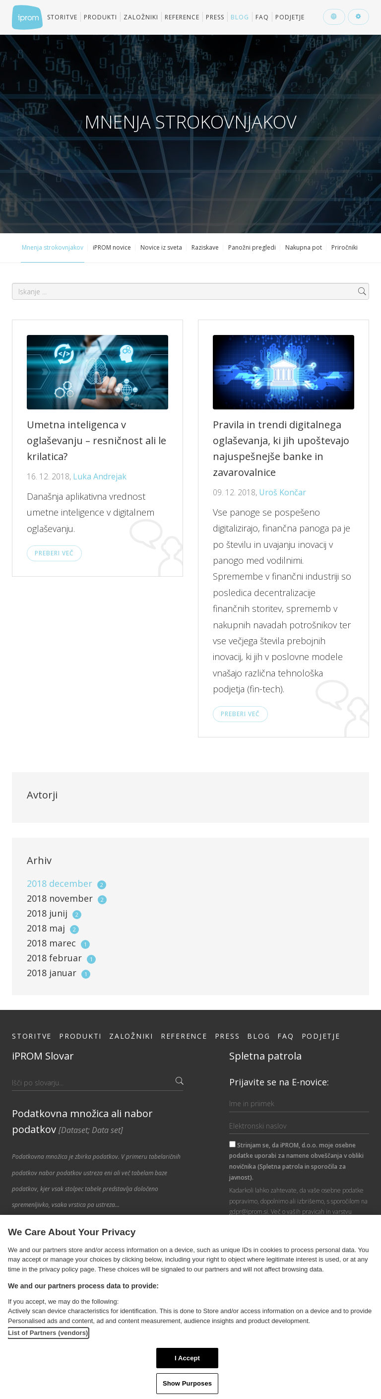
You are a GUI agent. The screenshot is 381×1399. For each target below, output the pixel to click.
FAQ (262, 17)
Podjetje (290, 17)
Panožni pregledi (252, 247)
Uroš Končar (282, 492)
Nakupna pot (303, 247)
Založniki (141, 17)
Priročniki (344, 247)
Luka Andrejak (100, 476)
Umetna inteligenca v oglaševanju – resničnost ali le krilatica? (96, 440)
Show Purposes (187, 1383)
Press (215, 17)
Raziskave (205, 247)
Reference (182, 17)
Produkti (100, 17)
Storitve (62, 17)
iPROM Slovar (43, 1056)
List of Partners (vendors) (48, 1332)
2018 (66, 883)
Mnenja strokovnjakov (52, 247)
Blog (240, 17)
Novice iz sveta (161, 247)
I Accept (187, 1358)
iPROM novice (112, 247)
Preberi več (54, 553)
